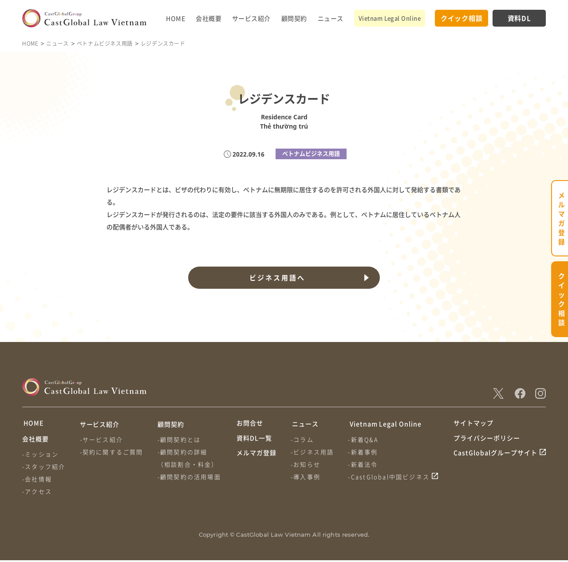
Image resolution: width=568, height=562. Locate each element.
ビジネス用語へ (277, 277)
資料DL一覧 (254, 440)
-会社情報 (37, 480)
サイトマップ (473, 424)
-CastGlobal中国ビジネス (390, 476)
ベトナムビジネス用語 (105, 43)
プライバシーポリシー (487, 440)
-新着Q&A (364, 439)
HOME (175, 18)
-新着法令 (364, 464)
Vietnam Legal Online (390, 18)
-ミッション (40, 456)
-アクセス (37, 493)
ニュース (330, 18)
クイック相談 (462, 18)
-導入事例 (306, 476)
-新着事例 (364, 452)
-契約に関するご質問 (112, 452)
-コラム (302, 439)
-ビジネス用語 (312, 452)
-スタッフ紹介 (43, 468)
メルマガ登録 (256, 457)
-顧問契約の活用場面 (190, 476)
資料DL (519, 18)
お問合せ (250, 424)
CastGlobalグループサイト (495, 457)
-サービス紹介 (101, 439)
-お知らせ (306, 464)
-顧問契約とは (179, 439)
